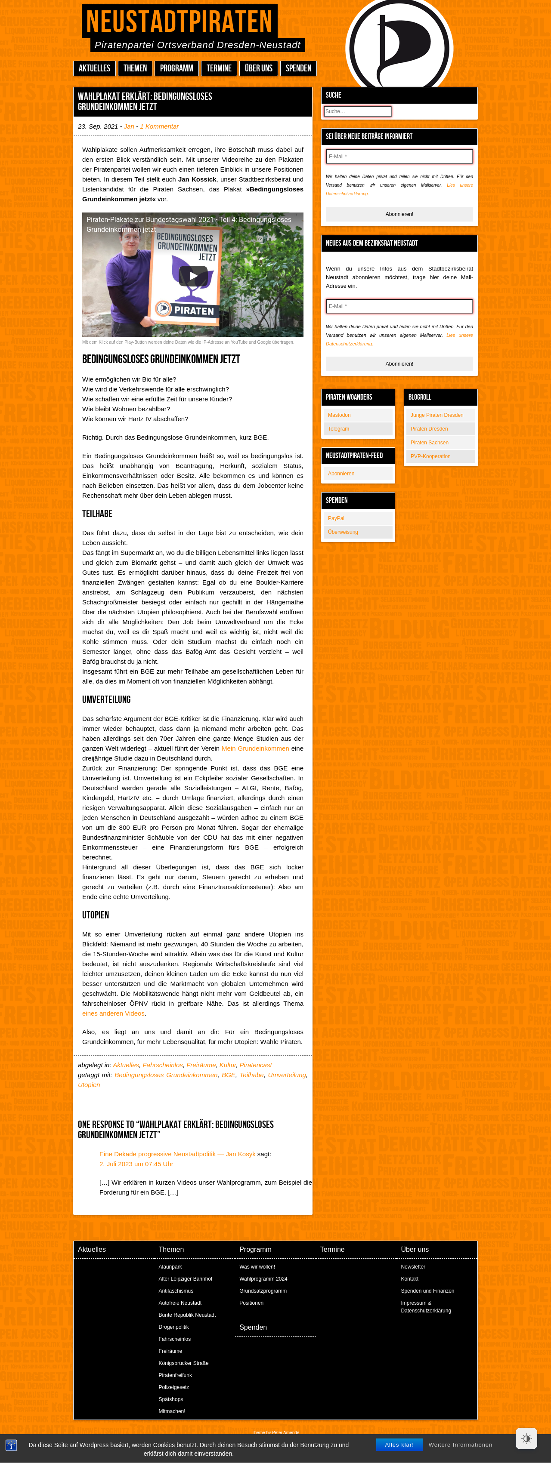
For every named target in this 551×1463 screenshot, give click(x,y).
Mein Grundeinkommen (255, 748)
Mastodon (339, 415)
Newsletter (413, 1267)
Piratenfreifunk (175, 1375)
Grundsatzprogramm (263, 1291)
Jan (129, 126)
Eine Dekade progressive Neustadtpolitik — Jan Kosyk (177, 1154)
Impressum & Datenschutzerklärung (426, 1307)
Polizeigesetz (174, 1387)
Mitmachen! (172, 1411)
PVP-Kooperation (431, 456)
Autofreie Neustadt (180, 1303)
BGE (228, 1074)
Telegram (338, 429)
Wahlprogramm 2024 (263, 1279)
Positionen (251, 1303)
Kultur (228, 1065)
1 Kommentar (159, 126)
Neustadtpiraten (179, 22)
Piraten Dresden (429, 429)
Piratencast (256, 1065)
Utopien (89, 1084)
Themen (135, 68)
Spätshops (171, 1399)
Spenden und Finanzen (427, 1291)
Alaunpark (170, 1267)
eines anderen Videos (113, 1013)
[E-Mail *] (399, 156)
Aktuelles (94, 68)
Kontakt (409, 1279)
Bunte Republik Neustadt (187, 1315)
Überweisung (343, 532)
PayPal (336, 518)
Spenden (298, 68)
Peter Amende (285, 1432)
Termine (219, 68)
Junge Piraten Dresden (437, 415)
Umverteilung (287, 1074)
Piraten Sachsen (430, 443)
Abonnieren (341, 474)
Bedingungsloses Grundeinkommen (166, 1074)
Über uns (258, 68)
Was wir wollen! (257, 1267)
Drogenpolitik (174, 1327)
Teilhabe (252, 1074)
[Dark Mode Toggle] (526, 1438)
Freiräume (201, 1065)
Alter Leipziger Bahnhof (186, 1279)
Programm (176, 68)
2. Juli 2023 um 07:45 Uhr (136, 1163)
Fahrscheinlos (162, 1065)
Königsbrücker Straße (184, 1363)
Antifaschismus (176, 1291)
